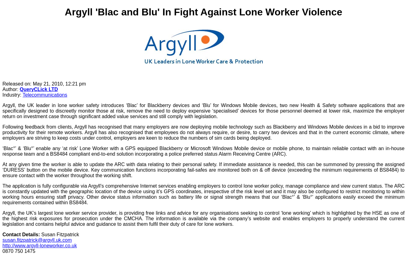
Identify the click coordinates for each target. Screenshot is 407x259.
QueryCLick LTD (39, 89)
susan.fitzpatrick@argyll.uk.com (37, 240)
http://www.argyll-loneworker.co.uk (39, 245)
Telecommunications (45, 95)
